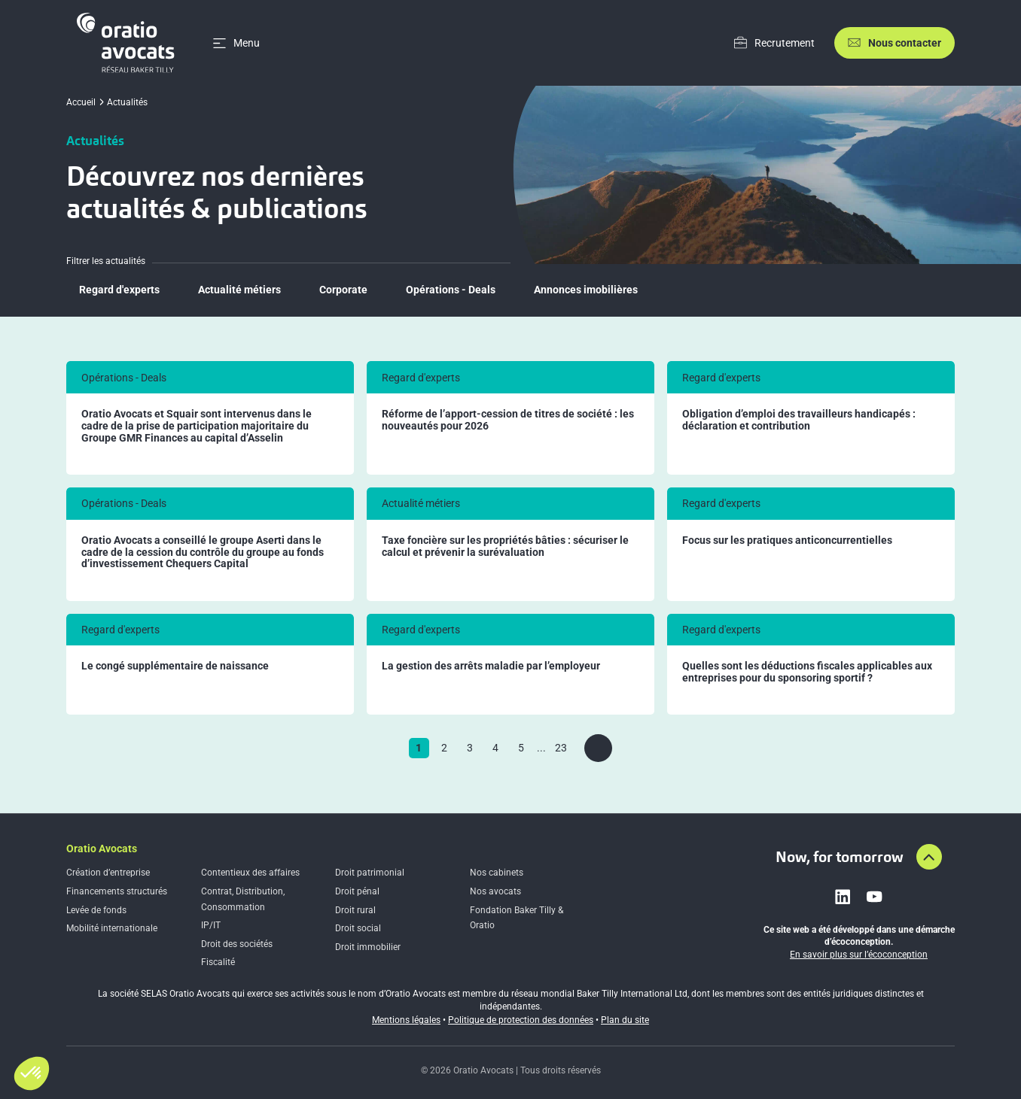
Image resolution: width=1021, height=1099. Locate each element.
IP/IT (211, 925)
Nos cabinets (496, 872)
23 (561, 748)
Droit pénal (357, 891)
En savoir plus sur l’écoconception (859, 954)
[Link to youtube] (874, 896)
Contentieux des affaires (250, 872)
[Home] (128, 43)
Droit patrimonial (369, 872)
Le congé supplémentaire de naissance (175, 666)
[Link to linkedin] (842, 896)
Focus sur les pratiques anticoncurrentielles (787, 540)
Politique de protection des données (520, 1020)
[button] (32, 1073)
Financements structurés (116, 891)
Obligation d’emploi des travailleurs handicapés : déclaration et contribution (799, 420)
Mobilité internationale (111, 928)
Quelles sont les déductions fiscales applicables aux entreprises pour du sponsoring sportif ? (807, 672)
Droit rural (355, 910)
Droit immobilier (368, 947)
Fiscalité (218, 962)
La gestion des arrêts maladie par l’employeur (491, 666)
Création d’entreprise (108, 872)
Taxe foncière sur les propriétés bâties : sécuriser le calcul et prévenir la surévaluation (505, 546)
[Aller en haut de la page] (929, 857)
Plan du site (625, 1020)
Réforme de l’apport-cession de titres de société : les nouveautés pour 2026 (508, 420)
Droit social (358, 928)
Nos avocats (495, 891)
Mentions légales (406, 1020)
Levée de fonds (96, 910)
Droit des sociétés (237, 944)
